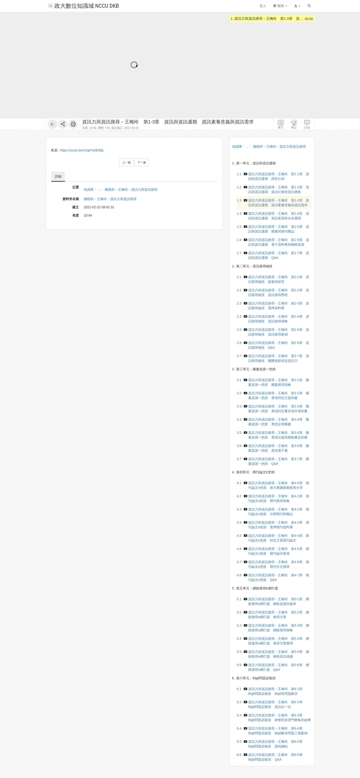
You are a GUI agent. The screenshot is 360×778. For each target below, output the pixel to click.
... (99, 189)
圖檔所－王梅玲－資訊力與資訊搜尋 (131, 189)
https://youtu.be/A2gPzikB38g (81, 150)
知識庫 (89, 189)
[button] (297, 6)
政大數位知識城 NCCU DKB (83, 5)
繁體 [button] (280, 6)
